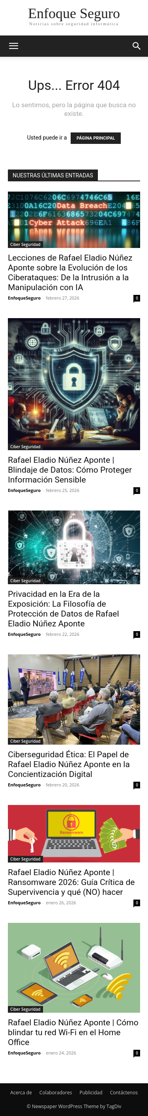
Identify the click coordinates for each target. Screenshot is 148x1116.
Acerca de (21, 1092)
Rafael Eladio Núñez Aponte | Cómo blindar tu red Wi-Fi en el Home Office (73, 1032)
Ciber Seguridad (25, 244)
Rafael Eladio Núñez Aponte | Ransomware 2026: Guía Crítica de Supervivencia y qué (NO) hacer (71, 882)
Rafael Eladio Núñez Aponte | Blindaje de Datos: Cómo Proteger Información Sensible (70, 469)
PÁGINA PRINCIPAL (96, 138)
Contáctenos (124, 1092)
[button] (13, 46)
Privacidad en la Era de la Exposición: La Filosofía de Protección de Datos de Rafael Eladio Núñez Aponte (63, 608)
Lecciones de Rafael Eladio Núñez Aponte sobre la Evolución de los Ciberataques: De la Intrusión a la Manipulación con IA (70, 272)
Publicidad (90, 1092)
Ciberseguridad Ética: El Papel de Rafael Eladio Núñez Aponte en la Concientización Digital (69, 764)
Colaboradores (55, 1092)
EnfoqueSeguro (24, 298)
